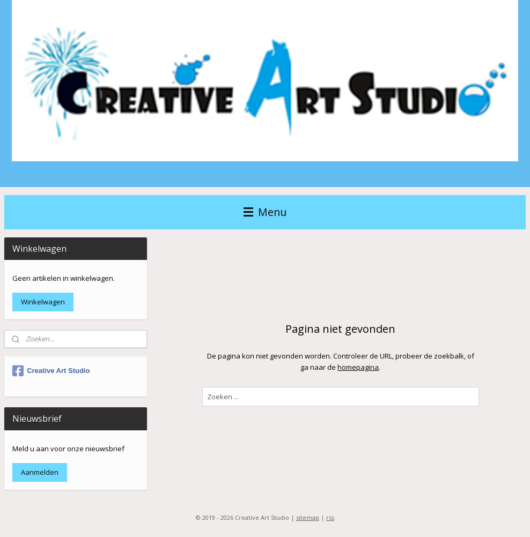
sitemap (307, 517)
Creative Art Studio (51, 370)
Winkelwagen (43, 302)
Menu (265, 212)
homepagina (358, 367)
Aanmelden (39, 472)
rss (330, 517)
